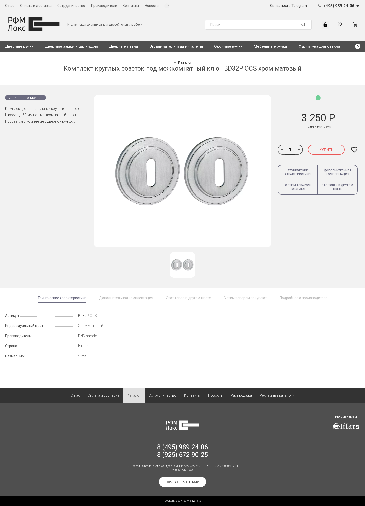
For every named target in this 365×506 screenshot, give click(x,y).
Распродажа (241, 395)
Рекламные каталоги (277, 395)
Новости (152, 6)
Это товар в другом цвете (337, 187)
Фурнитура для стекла (319, 46)
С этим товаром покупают (298, 187)
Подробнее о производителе (304, 298)
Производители (104, 6)
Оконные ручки (228, 46)
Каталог (134, 395)
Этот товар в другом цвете (188, 298)
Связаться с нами (182, 482)
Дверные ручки (19, 46)
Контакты (131, 6)
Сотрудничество (71, 6)
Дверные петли (123, 46)
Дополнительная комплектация (337, 172)
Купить (326, 150)
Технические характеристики (298, 172)
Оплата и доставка (36, 6)
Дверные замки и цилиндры (71, 46)
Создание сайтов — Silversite (182, 500)
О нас (9, 6)
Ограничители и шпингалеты (176, 46)
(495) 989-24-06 (339, 5)
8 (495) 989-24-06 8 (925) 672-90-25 (182, 450)
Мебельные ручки (270, 46)
